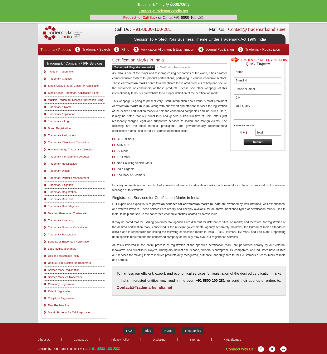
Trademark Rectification (62, 163)
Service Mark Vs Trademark (65, 277)
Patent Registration (59, 291)
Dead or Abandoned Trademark (67, 213)
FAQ (129, 330)
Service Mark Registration (63, 269)
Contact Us (81, 339)
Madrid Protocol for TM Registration (69, 312)
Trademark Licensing (61, 220)
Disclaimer (159, 339)
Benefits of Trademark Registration (69, 241)
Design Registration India (63, 255)
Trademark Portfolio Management (68, 177)
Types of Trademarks (61, 71)
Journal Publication (220, 49)
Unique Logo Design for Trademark (69, 262)
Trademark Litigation (60, 184)
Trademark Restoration (62, 234)
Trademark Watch (59, 170)
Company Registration (61, 284)
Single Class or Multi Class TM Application (73, 85)
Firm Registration (58, 305)
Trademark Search (96, 49)
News (168, 330)
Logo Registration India (62, 248)
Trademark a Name (60, 107)
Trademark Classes (60, 78)
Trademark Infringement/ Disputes (68, 156)
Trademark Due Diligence (63, 206)
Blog (148, 330)
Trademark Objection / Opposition (68, 142)
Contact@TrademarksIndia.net (163, 10)
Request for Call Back (140, 17)
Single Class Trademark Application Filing (73, 92)
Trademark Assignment (62, 135)
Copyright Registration (61, 298)
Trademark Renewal (60, 199)
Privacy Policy (120, 339)
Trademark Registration (262, 49)
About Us (44, 339)
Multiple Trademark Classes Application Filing (75, 99)
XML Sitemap (232, 339)
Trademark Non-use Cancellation (68, 227)
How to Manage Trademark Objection (70, 149)
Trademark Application (61, 114)
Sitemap (195, 339)
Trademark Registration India (133, 67)
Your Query (257, 111)
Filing (125, 49)
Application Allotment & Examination (167, 49)
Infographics (193, 330)
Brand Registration (59, 128)
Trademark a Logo (59, 121)
